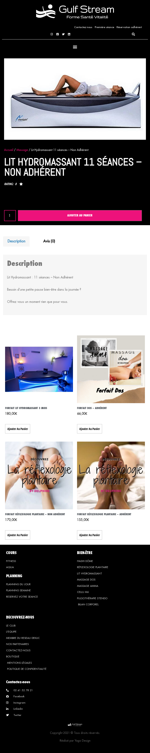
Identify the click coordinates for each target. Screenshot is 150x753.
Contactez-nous (83, 27)
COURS (11, 552)
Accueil (8, 150)
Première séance (104, 27)
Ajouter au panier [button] (17, 429)
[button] (133, 34)
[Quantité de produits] (10, 215)
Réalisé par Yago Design (75, 741)
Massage (22, 150)
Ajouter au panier (79, 215)
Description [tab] (16, 241)
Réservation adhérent (129, 27)
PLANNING (14, 575)
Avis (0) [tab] (49, 241)
